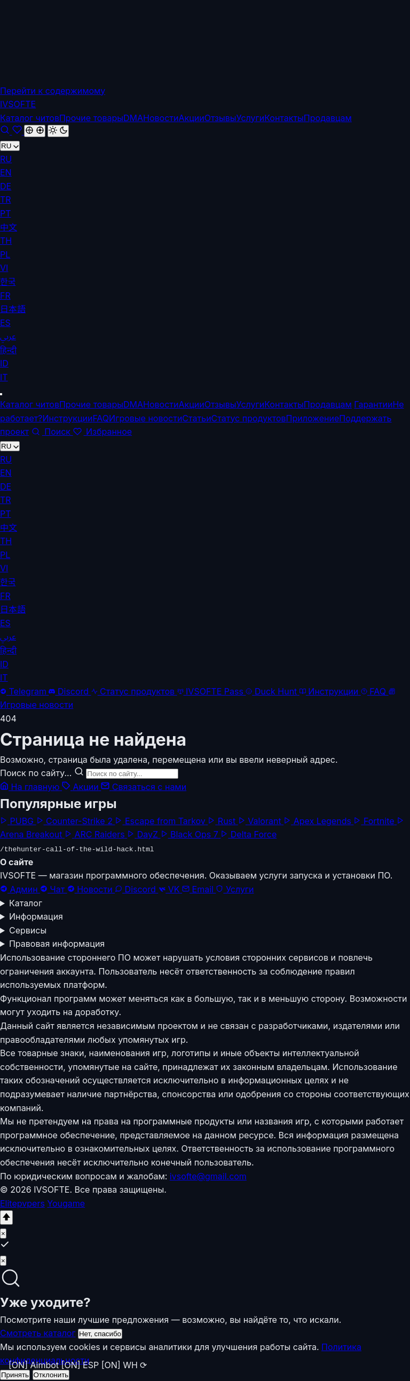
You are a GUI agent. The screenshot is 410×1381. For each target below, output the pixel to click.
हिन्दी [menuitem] (8, 350)
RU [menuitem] (6, 159)
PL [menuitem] (5, 254)
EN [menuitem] (6, 172)
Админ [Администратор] (20, 889)
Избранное (102, 431)
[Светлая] (58, 131)
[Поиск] (6, 131)
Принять (15, 1375)
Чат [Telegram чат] (53, 889)
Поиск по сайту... (36, 773)
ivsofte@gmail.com (208, 1175)
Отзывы (220, 118)
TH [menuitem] (6, 240)
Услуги (250, 118)
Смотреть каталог (37, 1333)
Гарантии (373, 404)
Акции (191, 118)
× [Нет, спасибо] (3, 1261)
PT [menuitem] (5, 213)
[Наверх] (6, 1217)
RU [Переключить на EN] (10, 146)
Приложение (313, 418)
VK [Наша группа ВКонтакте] (170, 889)
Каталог (25, 902)
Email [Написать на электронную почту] (199, 889)
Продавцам (328, 118)
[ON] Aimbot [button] (34, 1365)
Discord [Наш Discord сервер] (136, 889)
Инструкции (67, 418)
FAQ (100, 418)
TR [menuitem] (5, 199)
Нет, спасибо (100, 1334)
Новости (160, 118)
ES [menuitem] (5, 322)
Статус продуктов (248, 418)
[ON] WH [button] (119, 1365)
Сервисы (27, 930)
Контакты (284, 118)
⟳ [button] (143, 1365)
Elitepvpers (22, 1203)
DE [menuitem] (5, 186)
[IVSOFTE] (18, 104)
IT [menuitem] (4, 377)
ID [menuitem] (4, 363)
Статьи (196, 418)
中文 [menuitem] (8, 227)
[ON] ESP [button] (80, 1365)
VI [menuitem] (4, 267)
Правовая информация (57, 943)
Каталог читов (29, 118)
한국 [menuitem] (7, 281)
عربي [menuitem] (8, 336)
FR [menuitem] (5, 295)
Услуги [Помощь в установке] (235, 889)
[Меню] (1, 394)
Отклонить (51, 1375)
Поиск (52, 431)
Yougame (66, 1203)
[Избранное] (18, 131)
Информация (36, 916)
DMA (133, 118)
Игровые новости (145, 418)
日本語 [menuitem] (13, 309)
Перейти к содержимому (52, 90)
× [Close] (3, 1234)
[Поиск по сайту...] (132, 774)
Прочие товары (91, 118)
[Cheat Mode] (34, 131)
